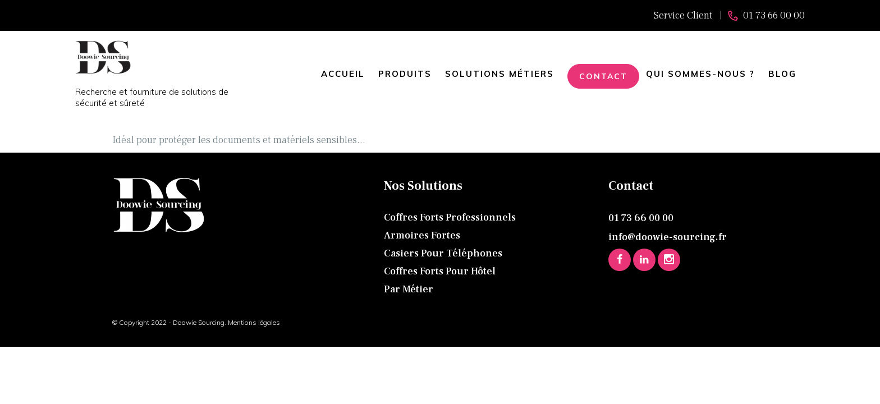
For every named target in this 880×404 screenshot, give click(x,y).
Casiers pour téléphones (443, 253)
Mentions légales (253, 322)
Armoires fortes (422, 235)
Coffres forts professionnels (450, 217)
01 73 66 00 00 (640, 218)
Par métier (408, 289)
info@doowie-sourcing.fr (667, 237)
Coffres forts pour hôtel (440, 271)
